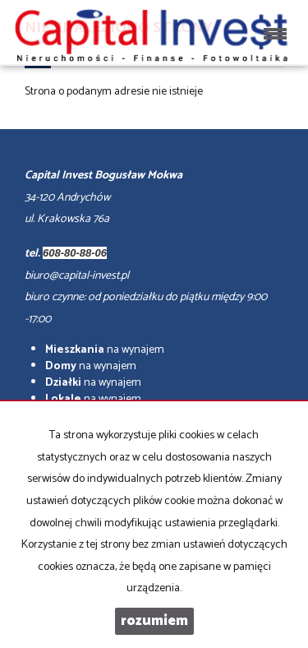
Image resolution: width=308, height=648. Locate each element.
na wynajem (104, 349)
